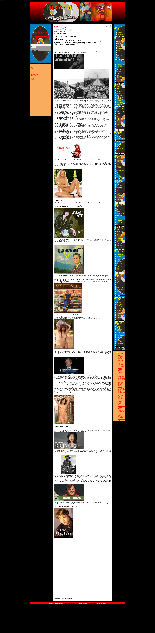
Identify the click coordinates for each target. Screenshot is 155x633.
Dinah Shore (120, 224)
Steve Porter (119, 337)
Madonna (119, 115)
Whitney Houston (120, 104)
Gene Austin (119, 258)
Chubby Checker (120, 168)
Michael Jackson (120, 111)
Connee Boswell (120, 234)
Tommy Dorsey (120, 218)
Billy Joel (119, 122)
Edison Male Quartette (119, 340)
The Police (119, 124)
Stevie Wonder (120, 150)
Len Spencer (119, 302)
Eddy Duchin (120, 243)
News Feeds (34, 70)
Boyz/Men (119, 100)
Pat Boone (119, 195)
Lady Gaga (119, 55)
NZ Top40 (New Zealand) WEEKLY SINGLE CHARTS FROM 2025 (121, 407)
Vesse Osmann (120, 345)
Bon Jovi (119, 128)
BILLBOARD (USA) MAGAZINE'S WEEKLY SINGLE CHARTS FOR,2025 (121, 357)
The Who (119, 173)
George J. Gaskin (119, 327)
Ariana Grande (120, 41)
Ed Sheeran (120, 44)
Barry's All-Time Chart (40, 28)
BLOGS (36, 39)
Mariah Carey (120, 91)
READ (36, 38)
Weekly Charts (38, 33)
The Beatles (119, 158)
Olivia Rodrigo (121, 34)
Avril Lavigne (119, 68)
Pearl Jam (119, 90)
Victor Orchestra (120, 308)
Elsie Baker (119, 310)
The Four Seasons (119, 167)
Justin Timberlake (119, 76)
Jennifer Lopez (120, 77)
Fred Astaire (119, 238)
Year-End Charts (39, 31)
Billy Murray (119, 278)
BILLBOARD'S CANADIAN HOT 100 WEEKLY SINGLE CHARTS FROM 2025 (121, 384)
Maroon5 (119, 69)
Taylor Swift (119, 57)
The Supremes (120, 163)
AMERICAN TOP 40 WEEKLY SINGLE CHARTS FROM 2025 (121, 369)
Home (36, 27)
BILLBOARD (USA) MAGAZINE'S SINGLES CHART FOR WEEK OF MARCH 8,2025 (121, 399)
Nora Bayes (119, 291)
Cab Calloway (120, 236)
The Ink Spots (120, 247)
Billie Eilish (120, 32)
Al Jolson (119, 256)
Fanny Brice (119, 271)
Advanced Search (35, 74)
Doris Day (119, 215)
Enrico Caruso (120, 317)
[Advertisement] (60, 567)
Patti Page (119, 199)
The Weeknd (120, 48)
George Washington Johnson (119, 329)
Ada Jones (119, 295)
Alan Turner (119, 306)
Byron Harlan (120, 285)
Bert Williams (120, 311)
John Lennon (119, 142)
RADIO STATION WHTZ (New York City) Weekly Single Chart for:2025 (121, 376)
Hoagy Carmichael (119, 269)
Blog (32, 68)
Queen (118, 151)
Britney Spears (120, 97)
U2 (117, 116)
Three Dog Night (120, 148)
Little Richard (120, 189)
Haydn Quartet (120, 287)
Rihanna (119, 64)
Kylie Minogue (120, 66)
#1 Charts (37, 30)
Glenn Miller (119, 211)
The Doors (119, 176)
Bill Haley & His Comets (120, 194)
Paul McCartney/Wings (121, 141)
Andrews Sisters (120, 213)
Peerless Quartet (120, 313)
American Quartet (119, 282)
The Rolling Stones (119, 161)
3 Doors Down (120, 73)
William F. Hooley (120, 335)
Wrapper (33, 71)
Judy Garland (120, 240)
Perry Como (119, 217)
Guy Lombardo (120, 241)
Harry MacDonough (120, 293)
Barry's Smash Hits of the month (42, 34)
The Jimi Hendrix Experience (120, 171)
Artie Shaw (119, 233)
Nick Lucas (119, 263)
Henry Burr (119, 279)
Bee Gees (119, 146)
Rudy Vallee (119, 265)
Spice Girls (119, 95)
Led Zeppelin (119, 135)
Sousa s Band (120, 333)
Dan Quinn (119, 332)
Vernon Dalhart (120, 259)
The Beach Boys (120, 164)
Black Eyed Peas (120, 79)
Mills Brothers (120, 220)
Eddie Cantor (120, 266)
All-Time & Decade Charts (41, 32)
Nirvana (118, 88)
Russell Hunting (120, 343)
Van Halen (119, 120)
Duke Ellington (120, 245)
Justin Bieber (120, 53)
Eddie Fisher (119, 201)
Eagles (118, 138)
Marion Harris (120, 289)
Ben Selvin (119, 261)
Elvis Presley (119, 183)
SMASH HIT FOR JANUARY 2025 (121, 363)
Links (32, 72)
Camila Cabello (120, 46)
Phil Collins (119, 126)
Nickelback (119, 71)
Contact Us (37, 37)
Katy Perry (119, 43)
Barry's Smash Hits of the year (42, 36)
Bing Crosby (119, 208)
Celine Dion (119, 98)
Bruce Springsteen (119, 119)
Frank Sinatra (120, 209)
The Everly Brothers (119, 191)
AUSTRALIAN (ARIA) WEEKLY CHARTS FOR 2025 (121, 392)
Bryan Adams (120, 102)
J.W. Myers (119, 341)
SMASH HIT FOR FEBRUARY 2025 (121, 413)
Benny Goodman (120, 231)
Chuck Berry (119, 187)
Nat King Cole (120, 197)
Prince (118, 113)
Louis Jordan (120, 222)
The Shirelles (120, 174)
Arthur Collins (120, 284)
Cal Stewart (119, 319)
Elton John (119, 144)
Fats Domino (119, 185)
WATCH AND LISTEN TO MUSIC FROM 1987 (121, 418)
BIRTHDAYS (38, 40)
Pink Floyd (119, 136)
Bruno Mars (119, 52)
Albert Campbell (120, 315)
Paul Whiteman (120, 254)
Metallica (119, 93)
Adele (118, 50)
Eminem (119, 81)
